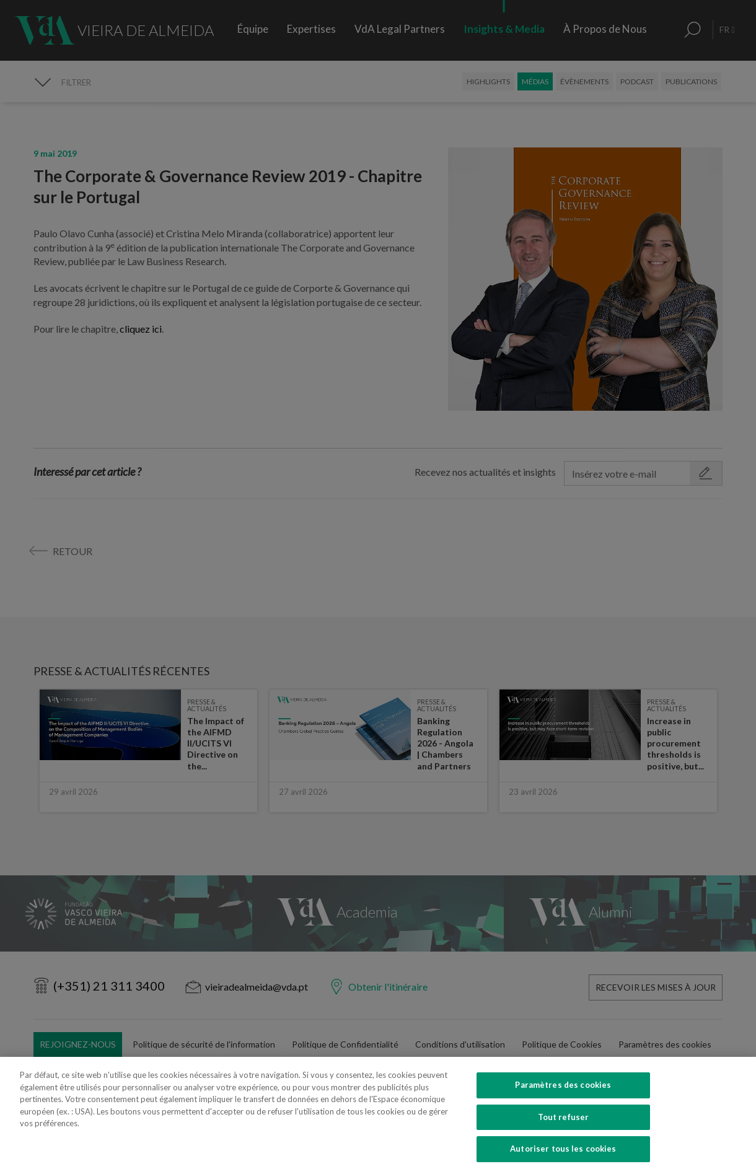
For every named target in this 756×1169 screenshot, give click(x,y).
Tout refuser (563, 1133)
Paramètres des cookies (563, 1101)
